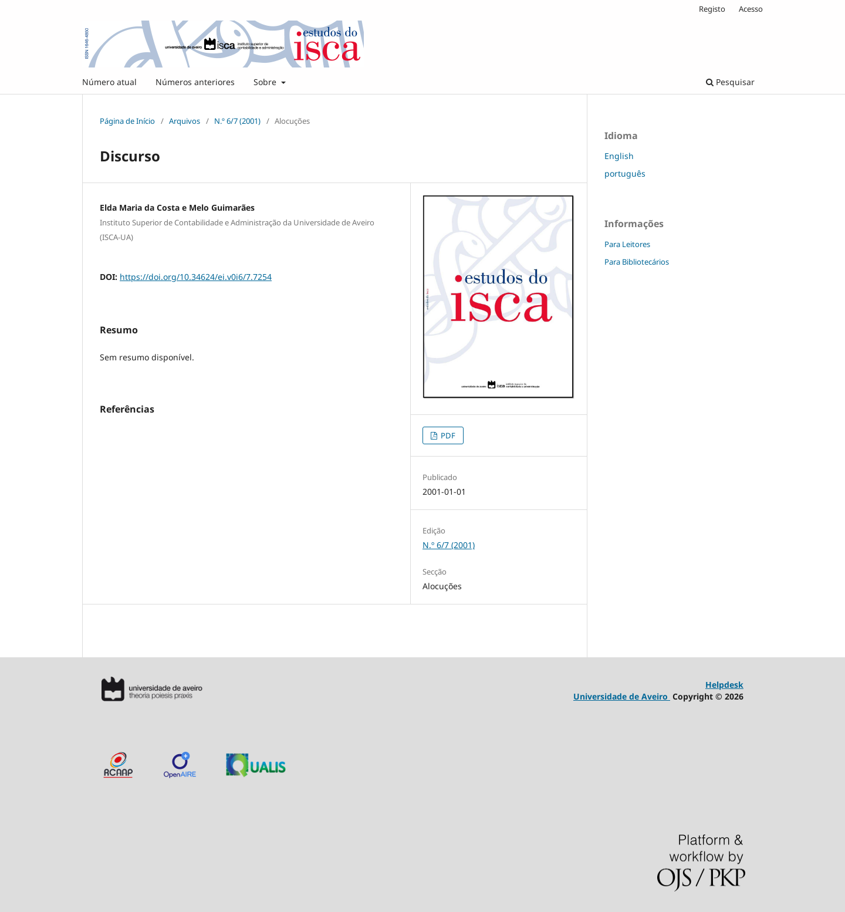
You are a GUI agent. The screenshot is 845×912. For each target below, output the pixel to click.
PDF (447, 435)
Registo (712, 9)
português (624, 173)
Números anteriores (195, 81)
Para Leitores (627, 244)
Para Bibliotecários (636, 261)
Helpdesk (724, 684)
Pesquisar (730, 81)
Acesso (751, 9)
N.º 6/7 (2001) (237, 121)
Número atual (109, 81)
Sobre (266, 81)
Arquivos (184, 121)
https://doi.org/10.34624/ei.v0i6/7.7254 (196, 276)
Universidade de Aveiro (621, 696)
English (619, 155)
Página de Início (127, 121)
